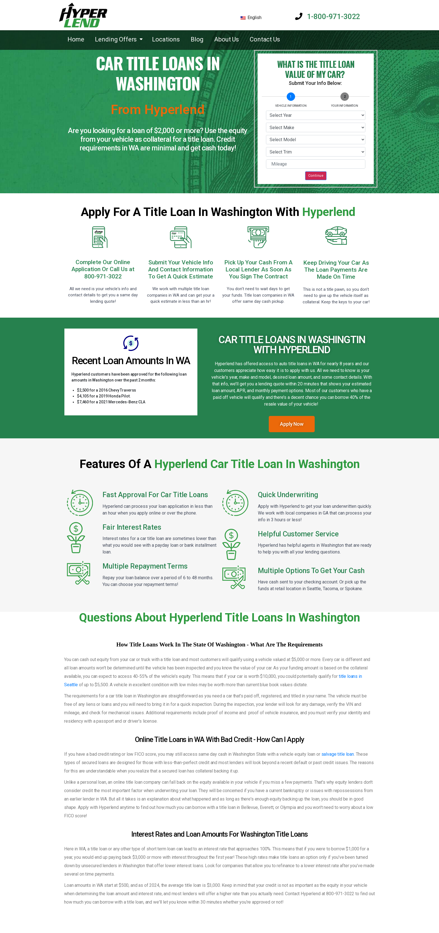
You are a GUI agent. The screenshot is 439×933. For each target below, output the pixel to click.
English (250, 17)
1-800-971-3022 (327, 16)
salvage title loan (337, 754)
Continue (315, 175)
